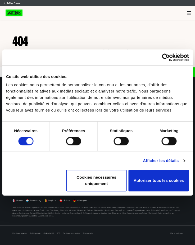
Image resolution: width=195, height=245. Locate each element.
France (19, 200)
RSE (58, 233)
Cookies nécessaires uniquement (96, 180)
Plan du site (88, 233)
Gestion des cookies (71, 233)
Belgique (52, 200)
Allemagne (82, 200)
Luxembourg (35, 200)
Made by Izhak (176, 233)
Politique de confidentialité (42, 233)
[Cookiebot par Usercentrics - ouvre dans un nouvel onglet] (166, 57)
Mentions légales (19, 233)
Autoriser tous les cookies (159, 180)
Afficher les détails (161, 160)
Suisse (67, 200)
